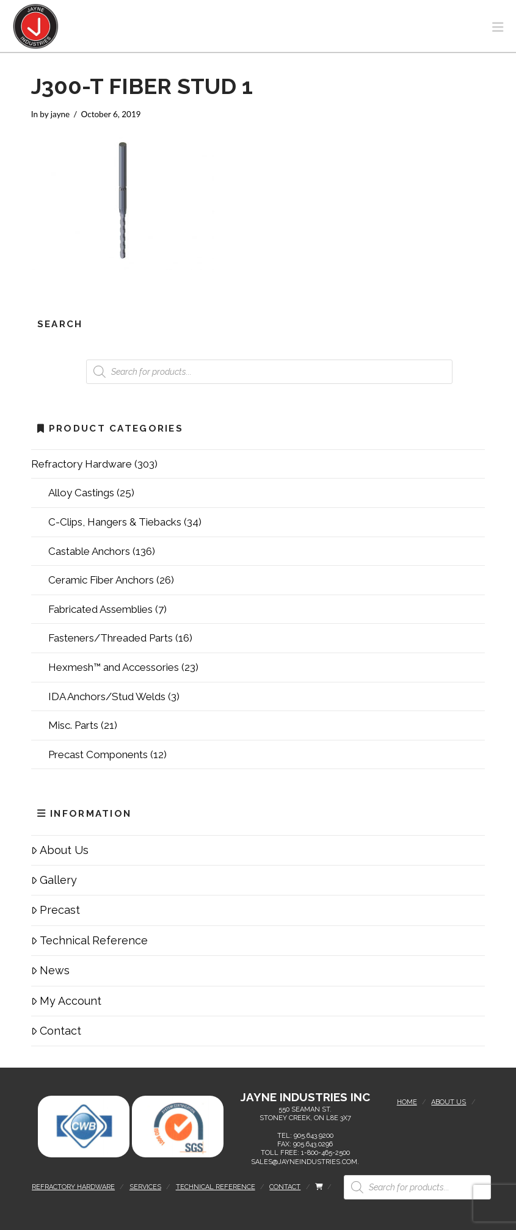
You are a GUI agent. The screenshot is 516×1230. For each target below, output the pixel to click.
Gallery (54, 880)
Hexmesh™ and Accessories (113, 667)
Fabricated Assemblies (100, 609)
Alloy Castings (81, 493)
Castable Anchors (89, 551)
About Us (60, 850)
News (50, 970)
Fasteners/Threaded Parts (110, 638)
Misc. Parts (73, 725)
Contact (56, 1030)
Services (145, 1187)
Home (407, 1102)
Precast (55, 909)
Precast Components (98, 754)
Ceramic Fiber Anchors (101, 580)
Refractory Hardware (81, 464)
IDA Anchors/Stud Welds (106, 696)
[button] (497, 27)
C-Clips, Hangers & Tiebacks (114, 522)
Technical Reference (89, 940)
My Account (66, 1000)
